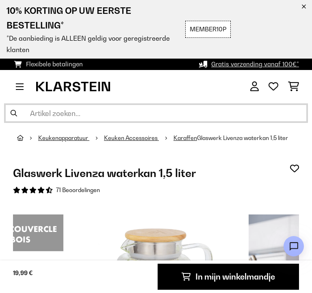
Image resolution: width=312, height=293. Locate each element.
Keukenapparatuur (63, 138)
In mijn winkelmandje (228, 277)
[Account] (254, 86)
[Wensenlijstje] (273, 86)
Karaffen (185, 138)
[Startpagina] (27, 138)
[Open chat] (294, 246)
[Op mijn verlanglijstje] (294, 168)
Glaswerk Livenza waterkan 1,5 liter (242, 138)
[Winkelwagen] (293, 86)
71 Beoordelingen (78, 190)
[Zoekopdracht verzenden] (14, 113)
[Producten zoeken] (156, 113)
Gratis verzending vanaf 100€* (255, 64)
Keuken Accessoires (131, 138)
